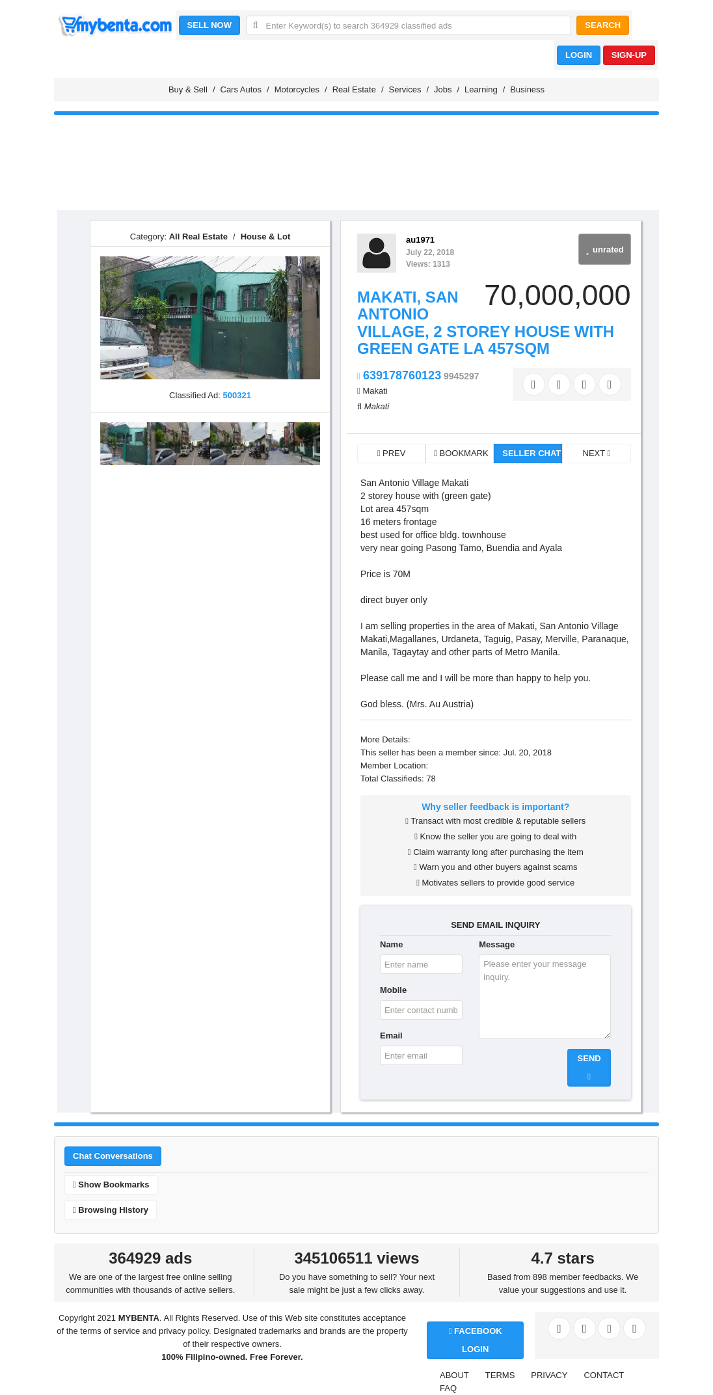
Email (391, 1035)
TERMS (500, 1375)
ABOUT (454, 1375)
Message (497, 944)
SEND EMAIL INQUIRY (495, 925)
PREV (391, 453)
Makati (374, 391)
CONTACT (604, 1375)
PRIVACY (549, 1375)
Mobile (393, 990)
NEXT (597, 453)
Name (391, 944)
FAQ (448, 1388)
